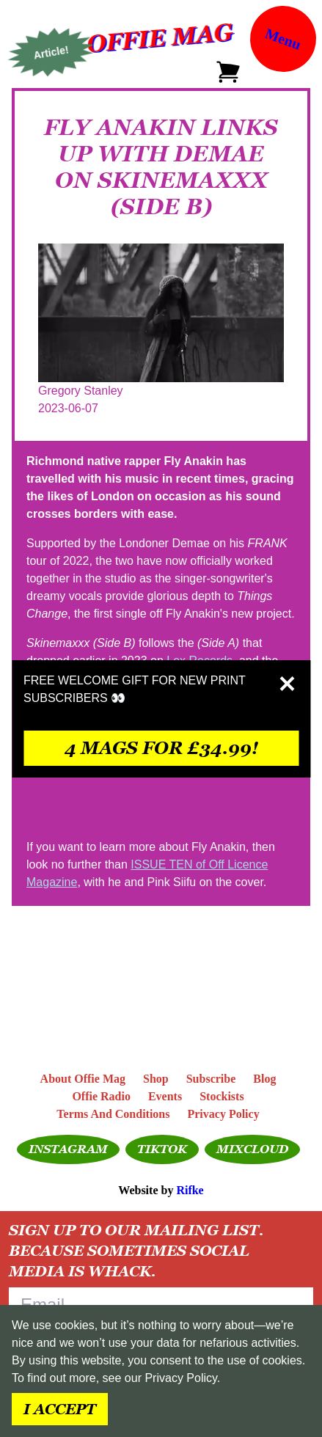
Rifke (189, 1190)
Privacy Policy (180, 1378)
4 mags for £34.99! (161, 748)
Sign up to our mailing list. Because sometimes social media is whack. (136, 1250)
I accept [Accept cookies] (59, 1409)
